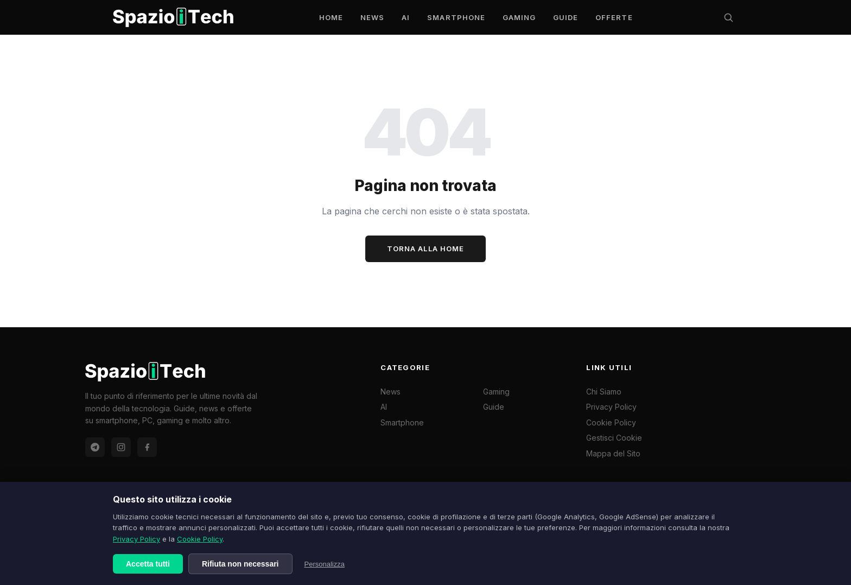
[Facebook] (147, 447)
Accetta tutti (148, 563)
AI (406, 17)
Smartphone (456, 17)
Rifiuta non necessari (240, 563)
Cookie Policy (200, 539)
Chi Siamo (603, 391)
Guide (565, 17)
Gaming (519, 17)
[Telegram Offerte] (95, 447)
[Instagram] (121, 447)
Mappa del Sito (613, 453)
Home (331, 17)
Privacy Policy (136, 539)
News (372, 17)
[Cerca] (728, 17)
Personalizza (324, 564)
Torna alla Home (425, 248)
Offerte (613, 17)
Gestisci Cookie (614, 437)
